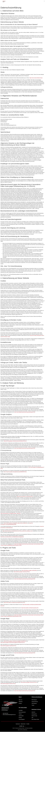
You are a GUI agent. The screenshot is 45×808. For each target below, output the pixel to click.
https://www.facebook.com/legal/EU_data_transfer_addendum (15, 523)
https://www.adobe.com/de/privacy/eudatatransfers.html (14, 602)
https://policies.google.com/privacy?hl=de (21, 571)
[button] (44, 1)
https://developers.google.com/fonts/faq (29, 570)
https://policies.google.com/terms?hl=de (8, 683)
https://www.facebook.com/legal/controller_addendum (11, 513)
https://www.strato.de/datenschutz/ (35, 77)
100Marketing (25, 729)
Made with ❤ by (20, 729)
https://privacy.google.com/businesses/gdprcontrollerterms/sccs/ (13, 642)
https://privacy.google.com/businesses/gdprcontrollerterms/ (15, 641)
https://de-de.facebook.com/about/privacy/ (25, 496)
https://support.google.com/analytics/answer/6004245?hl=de (15, 471)
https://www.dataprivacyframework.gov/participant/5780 (24, 412)
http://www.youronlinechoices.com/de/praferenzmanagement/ (12, 536)
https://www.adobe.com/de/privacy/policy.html (29, 607)
